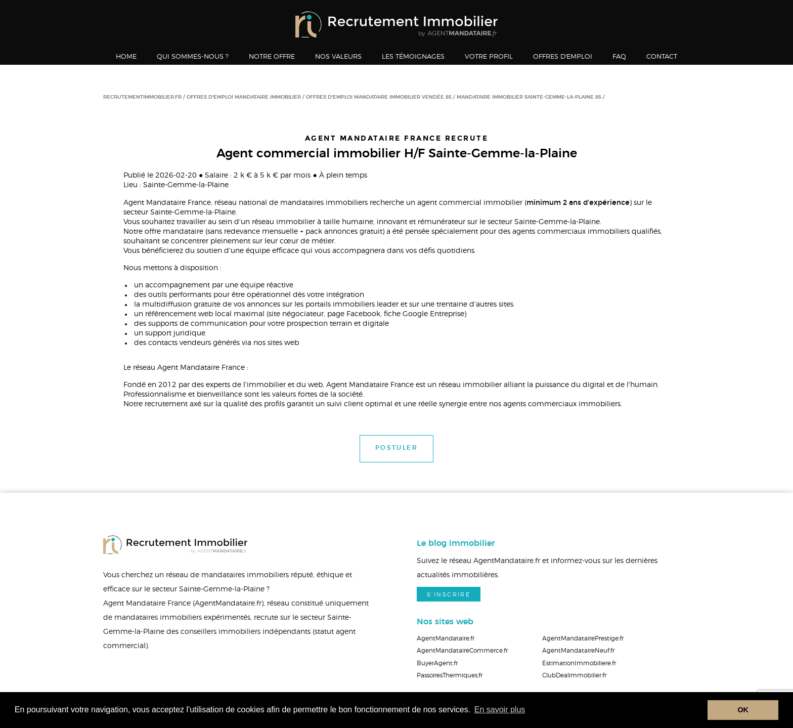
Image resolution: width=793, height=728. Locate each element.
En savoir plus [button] (499, 709)
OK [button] (742, 710)
